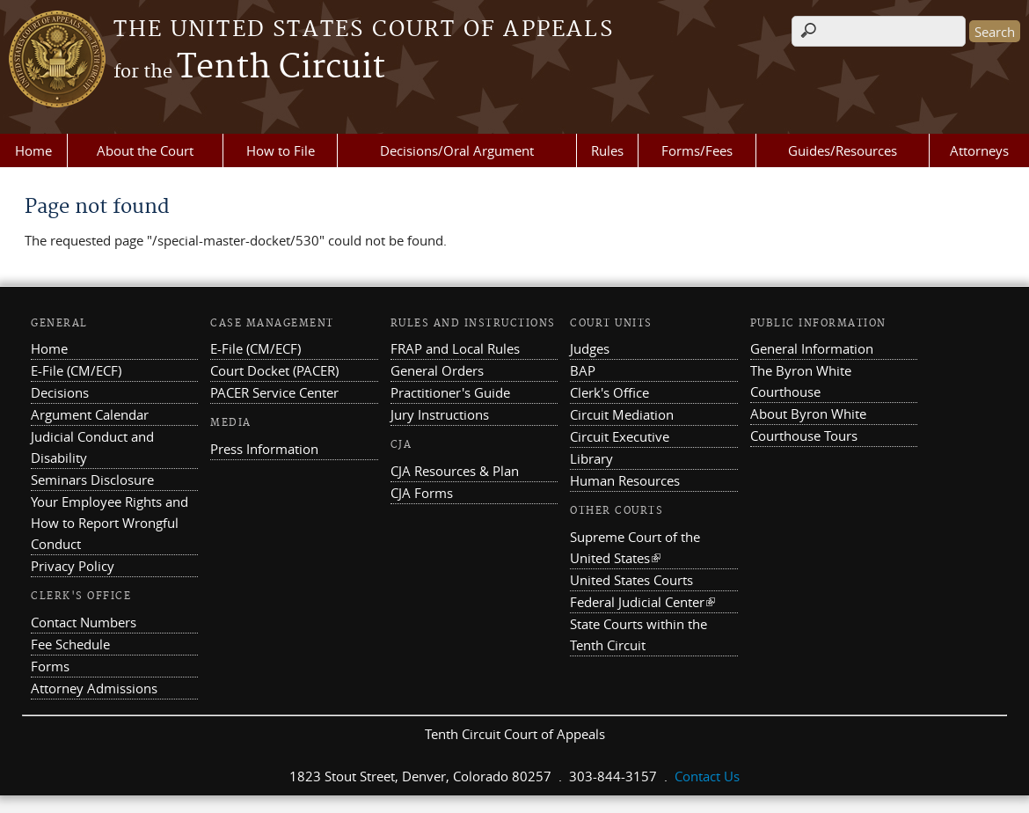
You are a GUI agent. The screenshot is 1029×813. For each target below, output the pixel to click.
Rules (607, 150)
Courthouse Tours (804, 435)
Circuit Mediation (622, 414)
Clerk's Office (609, 392)
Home (33, 150)
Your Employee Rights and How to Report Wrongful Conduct (109, 523)
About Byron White (808, 413)
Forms (50, 666)
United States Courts (631, 580)
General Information (811, 348)
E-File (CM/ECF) (76, 370)
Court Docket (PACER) (274, 370)
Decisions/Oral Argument (457, 150)
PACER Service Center (274, 392)
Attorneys (979, 150)
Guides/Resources (842, 150)
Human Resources (625, 480)
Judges (589, 348)
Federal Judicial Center (642, 602)
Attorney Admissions (94, 688)
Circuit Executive (619, 436)
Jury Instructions (439, 414)
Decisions (60, 392)
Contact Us (707, 776)
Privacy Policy (72, 566)
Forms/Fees (697, 150)
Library (591, 458)
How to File (280, 150)
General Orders (437, 370)
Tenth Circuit (249, 68)
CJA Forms (421, 493)
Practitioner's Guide (450, 392)
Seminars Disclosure (92, 479)
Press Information (264, 449)
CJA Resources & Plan (454, 471)
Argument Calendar (90, 414)
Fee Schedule (70, 644)
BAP (582, 370)
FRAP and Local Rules (455, 348)
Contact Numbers (83, 622)
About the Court (145, 150)
